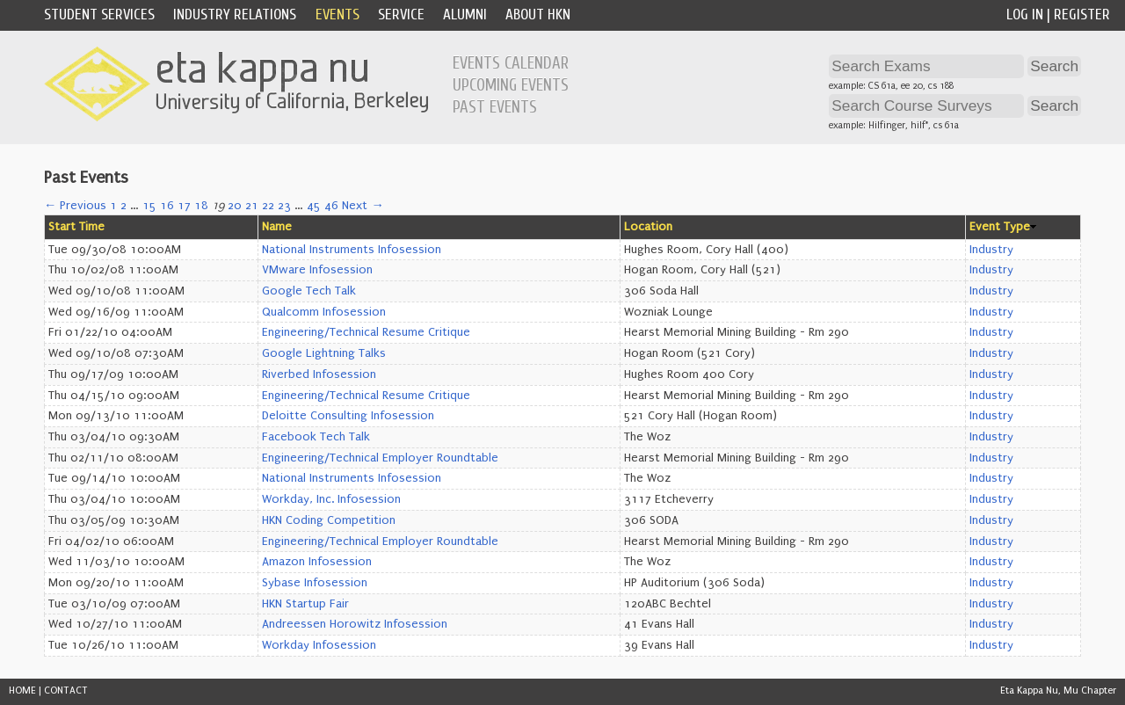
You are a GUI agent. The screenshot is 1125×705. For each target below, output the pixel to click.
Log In (1024, 14)
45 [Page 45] (314, 206)
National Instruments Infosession (351, 250)
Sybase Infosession (314, 583)
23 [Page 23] (284, 206)
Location (648, 227)
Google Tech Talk (309, 291)
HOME (22, 690)
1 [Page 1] (113, 206)
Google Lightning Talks (324, 353)
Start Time (76, 227)
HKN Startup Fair (305, 604)
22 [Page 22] (268, 206)
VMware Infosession (317, 270)
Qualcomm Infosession (324, 312)
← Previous (75, 206)
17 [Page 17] (184, 206)
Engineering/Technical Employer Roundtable (380, 458)
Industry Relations (234, 14)
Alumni (465, 14)
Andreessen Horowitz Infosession (354, 624)
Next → (362, 206)
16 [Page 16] (167, 206)
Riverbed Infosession (319, 374)
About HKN (537, 14)
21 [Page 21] (251, 206)
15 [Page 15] (149, 206)
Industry (991, 250)
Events (337, 14)
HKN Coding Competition (329, 520)
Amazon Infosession (317, 562)
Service (401, 14)
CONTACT (66, 690)
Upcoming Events (511, 85)
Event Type (999, 227)
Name (277, 227)
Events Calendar (511, 63)
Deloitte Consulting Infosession (348, 416)
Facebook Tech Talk (316, 437)
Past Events (495, 107)
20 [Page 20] (235, 206)
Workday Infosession (319, 645)
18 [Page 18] (201, 206)
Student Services (99, 14)
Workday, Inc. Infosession (331, 499)
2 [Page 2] (123, 206)
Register (1082, 14)
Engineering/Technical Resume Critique (366, 332)
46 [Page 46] (331, 206)
